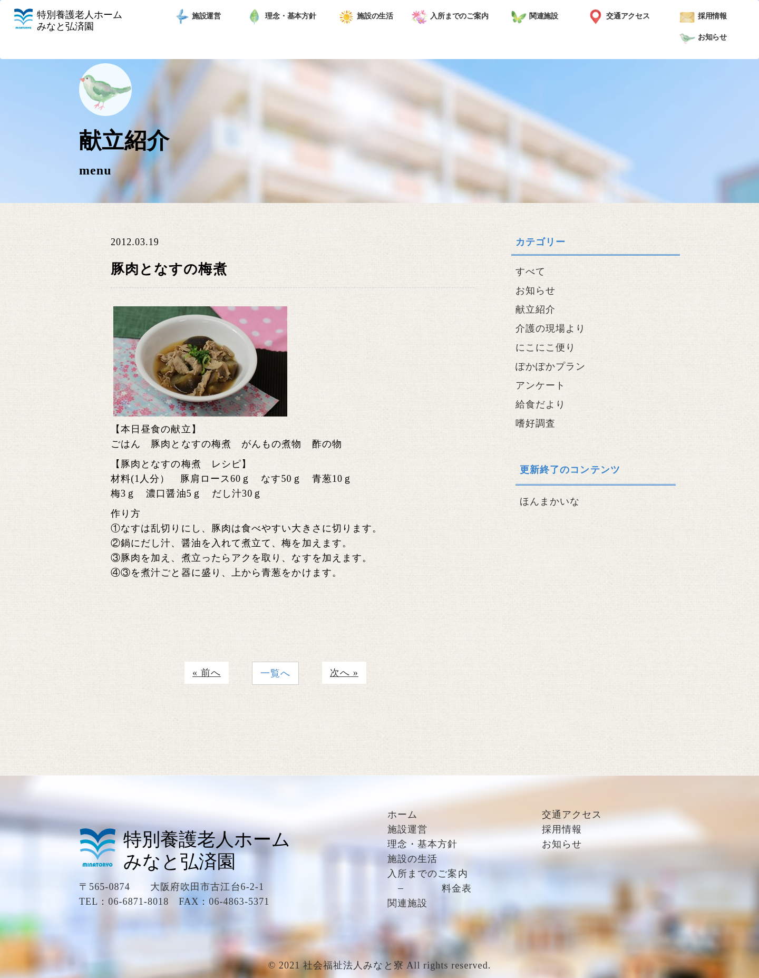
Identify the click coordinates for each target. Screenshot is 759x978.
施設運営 (197, 17)
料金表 (457, 888)
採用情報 (703, 17)
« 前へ (206, 672)
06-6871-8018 (138, 901)
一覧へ (275, 673)
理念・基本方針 (281, 17)
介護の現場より (550, 328)
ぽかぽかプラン (550, 366)
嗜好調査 (535, 423)
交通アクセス (619, 17)
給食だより (540, 404)
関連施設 (535, 17)
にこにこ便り (545, 347)
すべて (530, 271)
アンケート (540, 385)
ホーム (402, 814)
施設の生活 (366, 17)
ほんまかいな (550, 501)
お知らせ (703, 38)
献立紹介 (535, 309)
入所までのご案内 (450, 17)
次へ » (344, 672)
